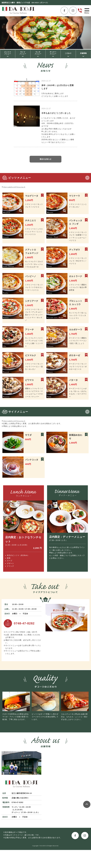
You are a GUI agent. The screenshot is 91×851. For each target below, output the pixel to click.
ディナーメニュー (53, 53)
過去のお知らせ (45, 160)
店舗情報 (83, 54)
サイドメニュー (23, 53)
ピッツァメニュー (8, 53)
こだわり (68, 54)
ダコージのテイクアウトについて (16, 188)
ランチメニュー (38, 53)
